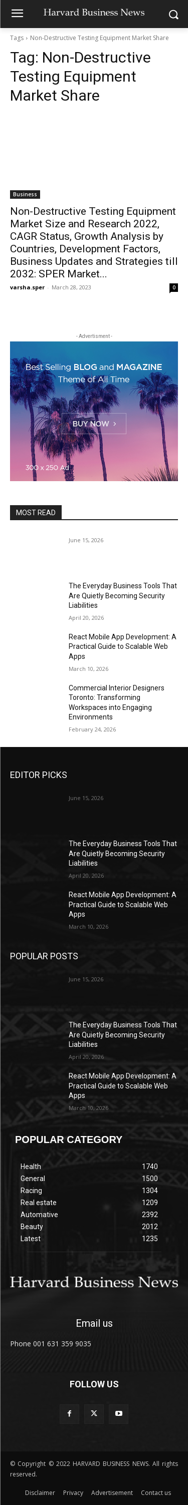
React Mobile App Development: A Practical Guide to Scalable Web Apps (122, 646)
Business (25, 194)
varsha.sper (27, 287)
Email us (94, 1323)
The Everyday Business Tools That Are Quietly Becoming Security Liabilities (123, 595)
